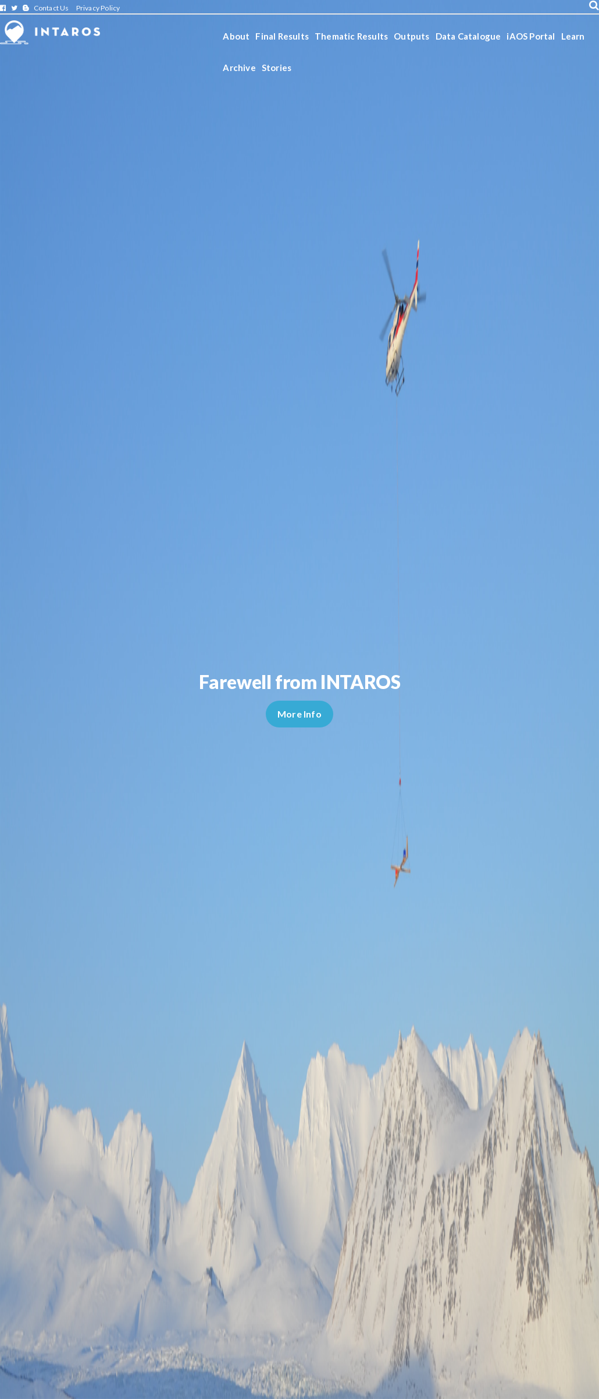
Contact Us (51, 7)
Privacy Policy (98, 7)
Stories (276, 67)
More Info (299, 713)
